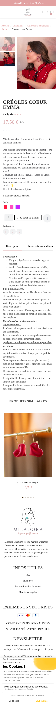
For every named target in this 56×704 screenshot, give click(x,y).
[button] (42, 12)
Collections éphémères (38, 25)
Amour (4, 29)
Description (12, 246)
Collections (18, 25)
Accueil (5, 25)
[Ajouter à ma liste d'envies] (47, 218)
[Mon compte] (54, 12)
